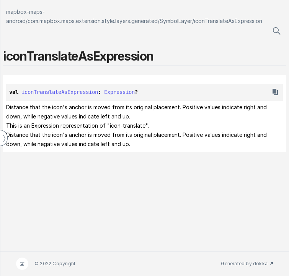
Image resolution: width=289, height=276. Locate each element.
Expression (119, 92)
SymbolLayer (176, 21)
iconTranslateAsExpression (228, 21)
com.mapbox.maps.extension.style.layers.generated (93, 21)
